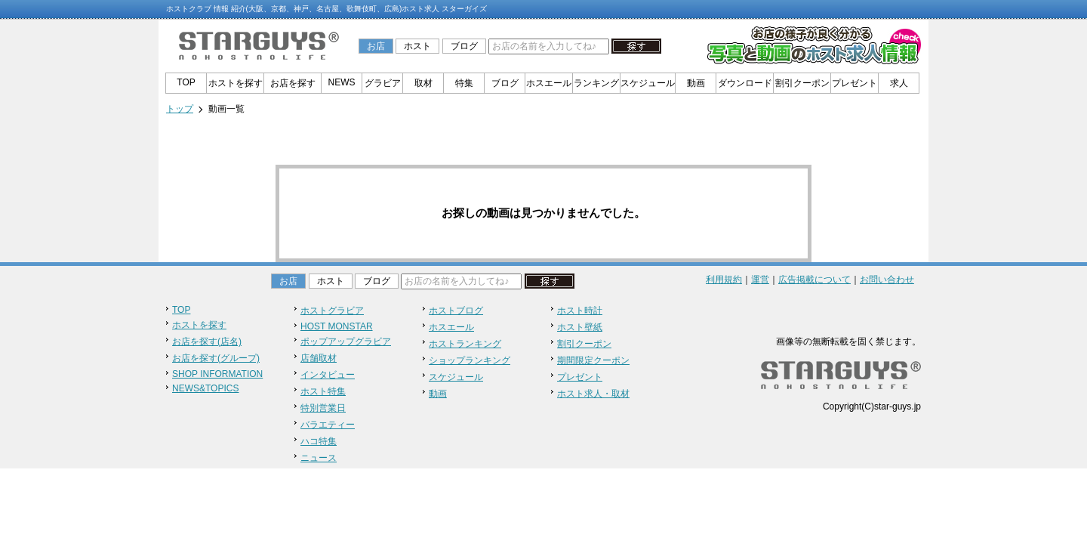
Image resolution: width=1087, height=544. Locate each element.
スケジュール (647, 83)
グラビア (383, 83)
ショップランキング (469, 360)
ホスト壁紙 (579, 327)
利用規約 (724, 279)
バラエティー (327, 424)
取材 (423, 83)
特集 (464, 83)
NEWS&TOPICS (205, 388)
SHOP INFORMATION (217, 374)
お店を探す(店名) (207, 341)
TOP (186, 82)
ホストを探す (235, 83)
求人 (899, 83)
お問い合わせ (887, 279)
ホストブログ (456, 310)
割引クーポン (802, 83)
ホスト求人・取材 (593, 393)
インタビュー (327, 374)
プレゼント (854, 83)
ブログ (464, 46)
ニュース (318, 458)
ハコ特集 (318, 441)
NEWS (342, 82)
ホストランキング (465, 343)
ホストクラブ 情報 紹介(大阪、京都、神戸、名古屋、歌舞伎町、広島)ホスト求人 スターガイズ (326, 9)
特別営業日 (323, 408)
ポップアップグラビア (345, 341)
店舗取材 (318, 358)
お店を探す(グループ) (216, 358)
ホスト (417, 46)
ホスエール (548, 83)
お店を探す (293, 83)
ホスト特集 (323, 391)
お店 (376, 46)
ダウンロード (745, 83)
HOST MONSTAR (336, 326)
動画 (696, 83)
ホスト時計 (579, 310)
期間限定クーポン (593, 360)
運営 (760, 279)
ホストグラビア (332, 310)
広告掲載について (814, 279)
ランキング (596, 83)
